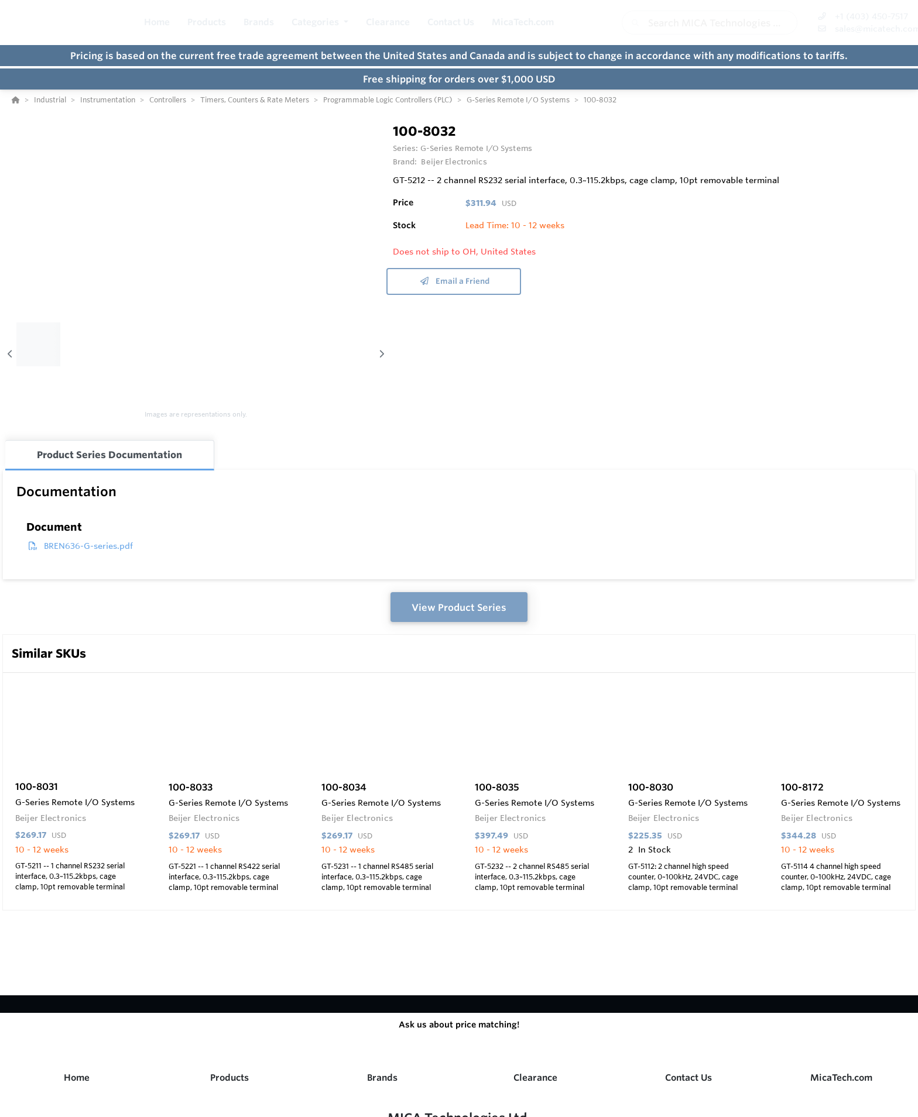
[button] (320, 22)
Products (229, 1077)
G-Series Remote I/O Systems (476, 148)
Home (77, 1077)
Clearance (535, 1077)
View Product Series (459, 607)
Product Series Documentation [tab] (109, 454)
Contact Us (688, 1077)
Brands (382, 1077)
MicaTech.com (841, 1077)
